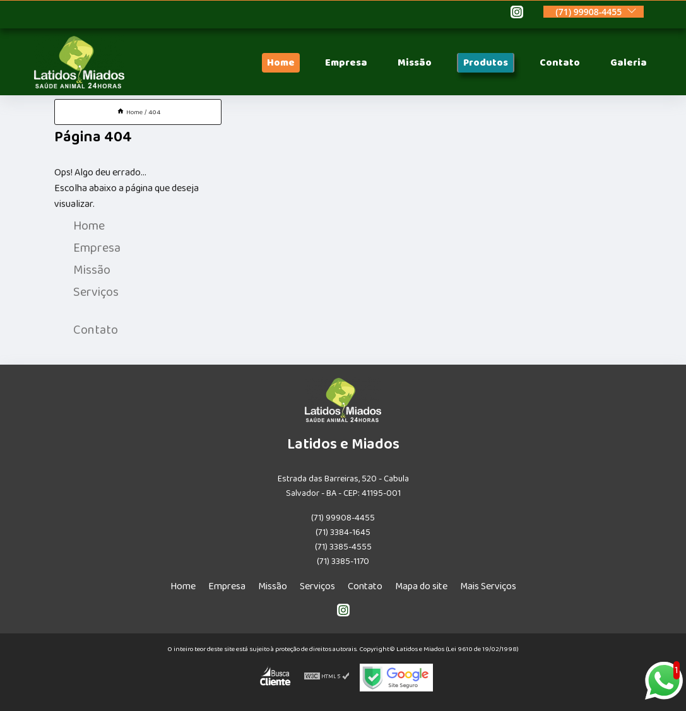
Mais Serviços (488, 586)
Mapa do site (421, 586)
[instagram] (517, 14)
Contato (560, 63)
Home (281, 63)
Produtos (485, 63)
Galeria (628, 63)
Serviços (96, 292)
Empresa (346, 63)
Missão (415, 63)
